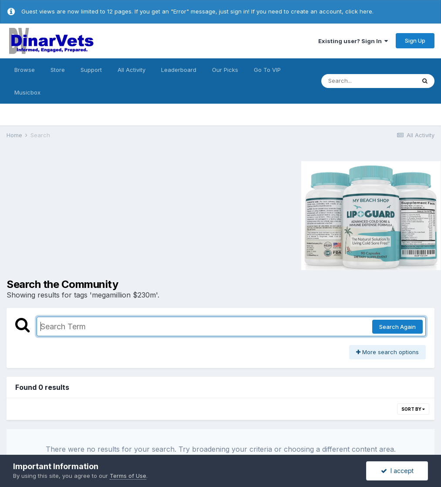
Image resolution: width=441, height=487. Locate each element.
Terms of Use (128, 475)
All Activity (131, 69)
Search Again (397, 326)
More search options (387, 351)
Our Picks (225, 69)
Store (57, 69)
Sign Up (415, 40)
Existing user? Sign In (353, 40)
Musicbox (27, 92)
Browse (24, 69)
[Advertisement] (80, 214)
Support (91, 69)
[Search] (368, 81)
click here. (359, 11)
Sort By (413, 409)
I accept (397, 470)
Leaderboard (178, 69)
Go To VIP (267, 69)
